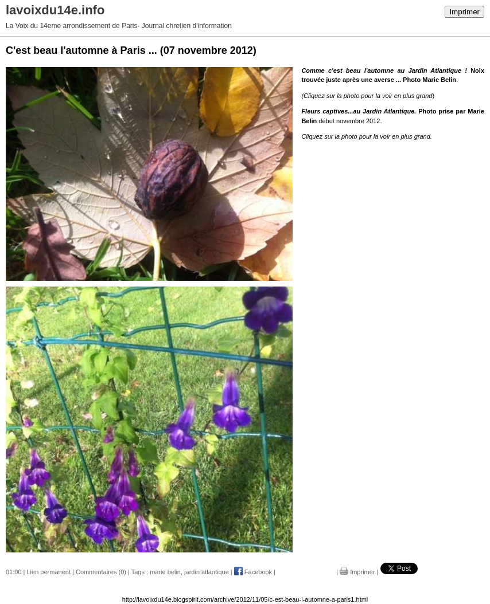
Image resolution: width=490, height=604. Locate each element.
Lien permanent (49, 571)
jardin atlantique (206, 571)
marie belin (165, 571)
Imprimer (464, 11)
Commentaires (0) (101, 571)
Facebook (253, 571)
